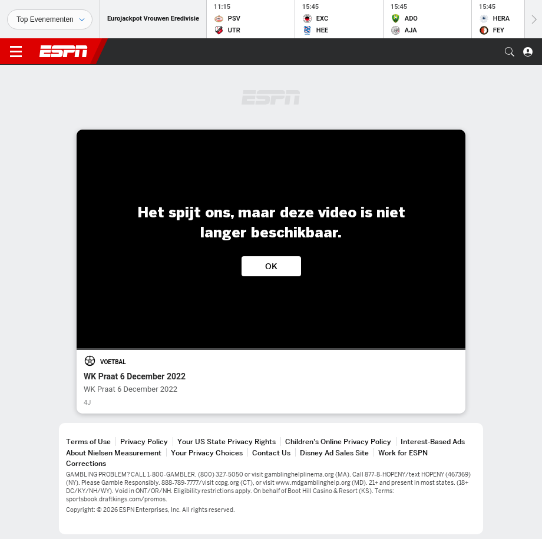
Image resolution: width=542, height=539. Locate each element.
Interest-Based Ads (433, 441)
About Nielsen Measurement (113, 452)
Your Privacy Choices (207, 452)
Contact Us (271, 452)
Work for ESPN (403, 452)
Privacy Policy (144, 441)
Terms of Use (88, 441)
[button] (509, 52)
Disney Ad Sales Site (334, 452)
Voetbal (113, 362)
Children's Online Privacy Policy (338, 441)
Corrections (86, 463)
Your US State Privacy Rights (226, 441)
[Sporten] (50, 19)
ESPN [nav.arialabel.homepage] (63, 51)
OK (271, 266)
